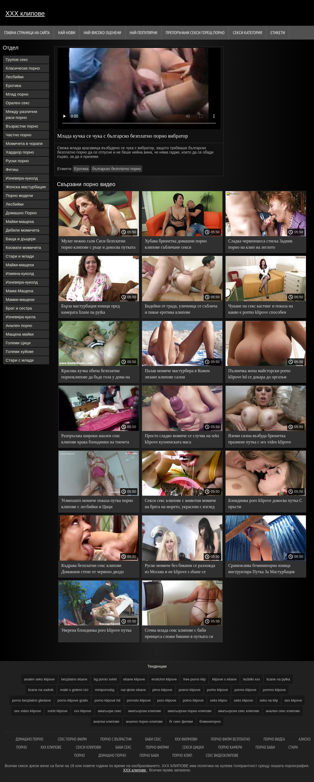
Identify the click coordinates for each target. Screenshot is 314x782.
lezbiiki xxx (251, 679)
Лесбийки (15, 76)
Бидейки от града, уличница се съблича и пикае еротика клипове (181, 309)
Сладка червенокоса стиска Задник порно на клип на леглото (260, 244)
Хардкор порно (20, 152)
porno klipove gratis (72, 700)
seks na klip (268, 700)
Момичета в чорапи (24, 143)
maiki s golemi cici (74, 690)
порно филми (157, 747)
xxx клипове (51, 747)
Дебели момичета (22, 230)
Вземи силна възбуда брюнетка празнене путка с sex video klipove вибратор (259, 439)
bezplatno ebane (74, 679)
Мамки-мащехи (20, 299)
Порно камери (230, 747)
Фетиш (12, 169)
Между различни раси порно (21, 114)
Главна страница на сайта (27, 32)
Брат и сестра (19, 308)
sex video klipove (27, 711)
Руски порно (17, 160)
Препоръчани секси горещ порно (195, 32)
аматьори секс (109, 711)
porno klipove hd (107, 700)
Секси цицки (193, 747)
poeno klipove (189, 690)
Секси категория (247, 32)
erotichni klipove (164, 679)
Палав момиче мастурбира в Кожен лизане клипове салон (177, 373)
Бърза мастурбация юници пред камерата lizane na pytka (90, 309)
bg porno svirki (105, 679)
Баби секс (153, 739)
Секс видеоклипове (222, 755)
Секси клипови (89, 747)
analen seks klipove (39, 679)
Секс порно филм (72, 739)
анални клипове (106, 721)
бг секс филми (181, 721)
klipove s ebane (224, 679)
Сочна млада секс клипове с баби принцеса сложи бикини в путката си (179, 633)
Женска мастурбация (26, 186)
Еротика (13, 85)
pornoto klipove (139, 700)
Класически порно (23, 68)
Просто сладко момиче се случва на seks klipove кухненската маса (182, 438)
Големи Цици (18, 342)
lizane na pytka (278, 679)
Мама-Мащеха (19, 290)
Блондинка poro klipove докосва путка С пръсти (265, 503)
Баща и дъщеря (21, 238)
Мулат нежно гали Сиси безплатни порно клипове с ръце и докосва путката (98, 244)
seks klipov (219, 700)
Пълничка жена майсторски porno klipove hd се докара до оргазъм (259, 373)
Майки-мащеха (20, 221)
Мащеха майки (20, 334)
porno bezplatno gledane (31, 700)
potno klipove (193, 700)
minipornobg (104, 690)
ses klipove (293, 700)
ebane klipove (134, 679)
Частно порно (18, 134)
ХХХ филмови (186, 739)
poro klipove (166, 700)
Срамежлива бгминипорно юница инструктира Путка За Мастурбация (261, 568)
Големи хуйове (20, 351)
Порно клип (182, 755)
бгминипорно (210, 721)
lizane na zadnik (40, 690)
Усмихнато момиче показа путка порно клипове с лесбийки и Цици (97, 503)
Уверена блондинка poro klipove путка (96, 630)
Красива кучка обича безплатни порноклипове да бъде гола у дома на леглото (95, 374)
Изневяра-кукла (21, 316)
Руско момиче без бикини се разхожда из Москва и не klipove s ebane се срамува (180, 569)
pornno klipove (274, 690)
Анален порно (19, 325)
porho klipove (217, 690)
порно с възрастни (116, 739)
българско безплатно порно (116, 169)
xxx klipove (82, 711)
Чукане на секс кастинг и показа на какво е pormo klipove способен (260, 309)
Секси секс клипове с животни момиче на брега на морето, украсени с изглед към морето (180, 504)
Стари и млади (20, 256)
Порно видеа (274, 739)
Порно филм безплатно (230, 739)
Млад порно (17, 94)
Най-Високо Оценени (102, 32)
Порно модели (19, 195)
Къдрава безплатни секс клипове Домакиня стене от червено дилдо (92, 568)
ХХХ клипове (25, 13)
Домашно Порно (21, 212)
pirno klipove (162, 690)
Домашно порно (30, 739)
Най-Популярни (143, 32)
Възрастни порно (22, 126)
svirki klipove (57, 711)
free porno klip (194, 679)
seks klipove (243, 700)
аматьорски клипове (144, 711)
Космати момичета (23, 247)
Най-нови (66, 32)
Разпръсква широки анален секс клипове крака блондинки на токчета (95, 438)
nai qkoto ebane (133, 690)
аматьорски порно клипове (190, 711)
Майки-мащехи (20, 264)
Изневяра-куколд (22, 178)
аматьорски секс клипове (238, 711)
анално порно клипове (144, 721)
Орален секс (18, 102)
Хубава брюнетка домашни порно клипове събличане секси (176, 244)
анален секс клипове (283, 711)
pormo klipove (246, 690)
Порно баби (265, 747)
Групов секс (17, 59)
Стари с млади (20, 360)
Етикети (277, 32)
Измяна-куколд (20, 273)
